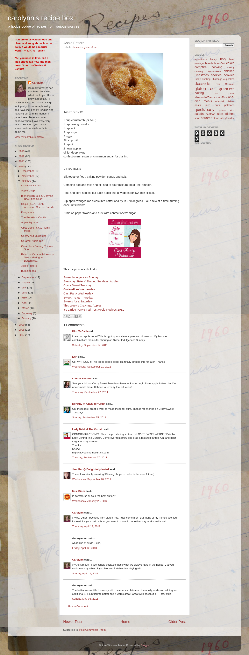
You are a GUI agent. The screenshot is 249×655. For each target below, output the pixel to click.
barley (213, 59)
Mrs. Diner (78, 491)
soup (197, 118)
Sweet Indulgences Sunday (80, 277)
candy (230, 67)
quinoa (222, 110)
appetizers (201, 59)
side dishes (225, 113)
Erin (74, 356)
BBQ (223, 59)
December (28, 170)
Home (125, 622)
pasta (198, 105)
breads (209, 63)
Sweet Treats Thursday (78, 297)
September (28, 277)
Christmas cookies (208, 75)
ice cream (224, 93)
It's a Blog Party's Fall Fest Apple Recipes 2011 (93, 309)
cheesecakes (213, 71)
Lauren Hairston (82, 378)
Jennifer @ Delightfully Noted (90, 469)
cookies (229, 75)
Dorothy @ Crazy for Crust (88, 403)
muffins (222, 97)
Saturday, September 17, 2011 (90, 345)
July (24, 287)
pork (217, 105)
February (27, 313)
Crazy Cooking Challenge (208, 79)
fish (218, 84)
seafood (210, 114)
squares (206, 118)
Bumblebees (28, 270)
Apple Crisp (28, 190)
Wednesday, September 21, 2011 (91, 366)
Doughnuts (27, 212)
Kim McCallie (80, 331)
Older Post (177, 622)
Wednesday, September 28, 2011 (91, 479)
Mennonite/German (206, 97)
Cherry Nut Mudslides (33, 235)
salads (199, 113)
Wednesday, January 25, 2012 (90, 501)
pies (207, 105)
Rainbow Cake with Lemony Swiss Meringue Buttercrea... (37, 257)
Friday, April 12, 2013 (84, 548)
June (25, 292)
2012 (22, 156)
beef (231, 59)
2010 (22, 166)
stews (216, 118)
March (26, 308)
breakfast (219, 63)
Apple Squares (30, 222)
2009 (22, 324)
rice (232, 110)
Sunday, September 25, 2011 (89, 417)
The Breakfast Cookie (33, 217)
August (26, 282)
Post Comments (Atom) (93, 629)
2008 (22, 329)
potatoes (229, 105)
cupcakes (228, 79)
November (28, 176)
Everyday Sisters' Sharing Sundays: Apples (91, 281)
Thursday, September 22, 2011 (90, 392)
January (27, 318)
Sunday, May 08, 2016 (85, 598)
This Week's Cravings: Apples (82, 305)
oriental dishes (224, 101)
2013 (22, 151)
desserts (77, 47)
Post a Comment (78, 606)
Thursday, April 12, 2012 (86, 526)
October (27, 181)
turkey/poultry (227, 118)
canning (199, 71)
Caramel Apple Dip (32, 240)
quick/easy (204, 109)
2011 (22, 161)
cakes (230, 63)
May (24, 297)
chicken (229, 71)
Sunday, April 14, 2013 (85, 573)
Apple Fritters (29, 265)
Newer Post (72, 622)
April (25, 302)
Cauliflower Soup (31, 185)
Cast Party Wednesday (78, 293)
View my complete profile (29, 136)
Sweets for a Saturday (77, 301)
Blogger (145, 645)
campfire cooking (208, 67)
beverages (199, 63)
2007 (22, 335)
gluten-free (90, 47)
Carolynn (78, 512)
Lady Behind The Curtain (87, 429)
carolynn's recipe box (40, 18)
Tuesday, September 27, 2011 (89, 457)
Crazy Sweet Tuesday (77, 285)
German (229, 84)
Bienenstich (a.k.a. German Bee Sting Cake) (37, 197)
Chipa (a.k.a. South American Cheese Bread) (37, 206)
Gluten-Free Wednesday (79, 289)
